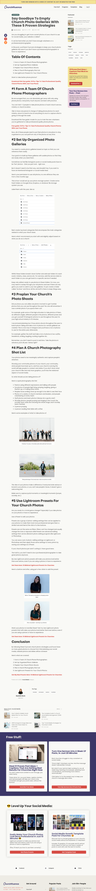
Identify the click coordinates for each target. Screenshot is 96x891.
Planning (47, 692)
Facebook (75, 52)
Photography (41, 692)
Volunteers (53, 692)
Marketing (87, 52)
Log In (88, 7)
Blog (80, 7)
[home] (13, 7)
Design (70, 52)
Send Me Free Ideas (27, 787)
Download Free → (76, 83)
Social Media (16, 14)
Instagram (35, 692)
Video (87, 55)
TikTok (82, 55)
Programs (65, 7)
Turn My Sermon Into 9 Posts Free (69, 787)
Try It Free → (74, 104)
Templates (73, 7)
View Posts (20, 698)
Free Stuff (57, 7)
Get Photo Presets (27, 852)
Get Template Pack (69, 852)
